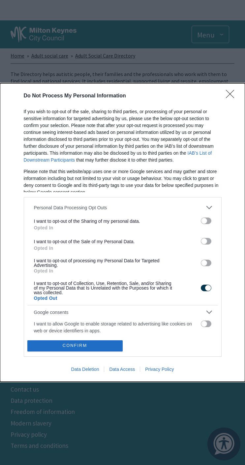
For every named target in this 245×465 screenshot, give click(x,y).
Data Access (122, 369)
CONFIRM (75, 345)
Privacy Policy (159, 369)
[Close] (232, 96)
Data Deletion (85, 369)
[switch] (206, 221)
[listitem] (122, 207)
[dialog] (122, 232)
